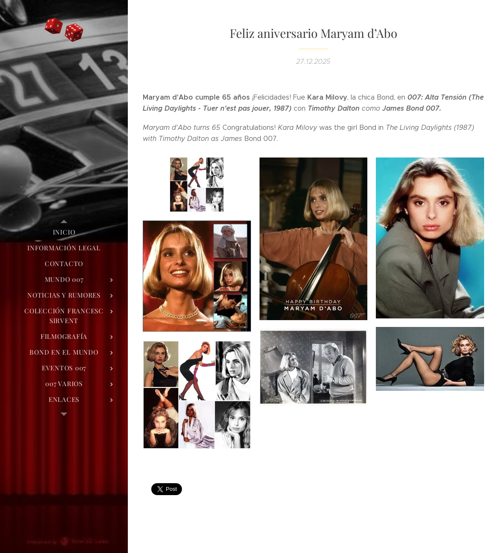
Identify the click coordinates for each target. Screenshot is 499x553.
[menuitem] (64, 232)
